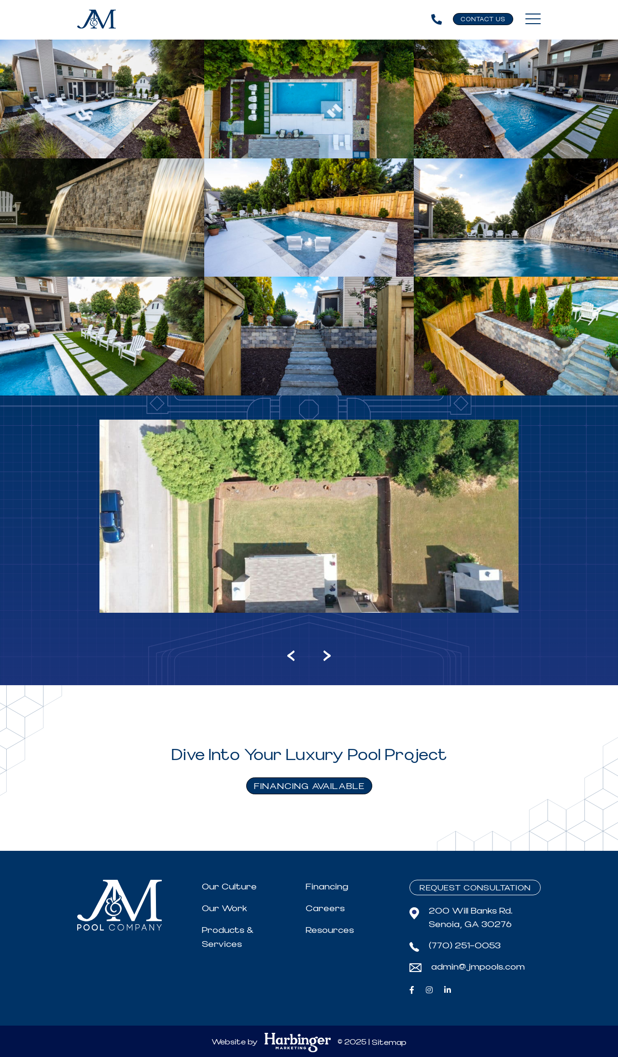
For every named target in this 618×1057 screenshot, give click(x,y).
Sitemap (389, 1042)
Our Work (224, 908)
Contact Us (483, 19)
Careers (325, 908)
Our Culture (229, 887)
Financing (327, 887)
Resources (330, 930)
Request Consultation (475, 888)
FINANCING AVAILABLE (309, 786)
